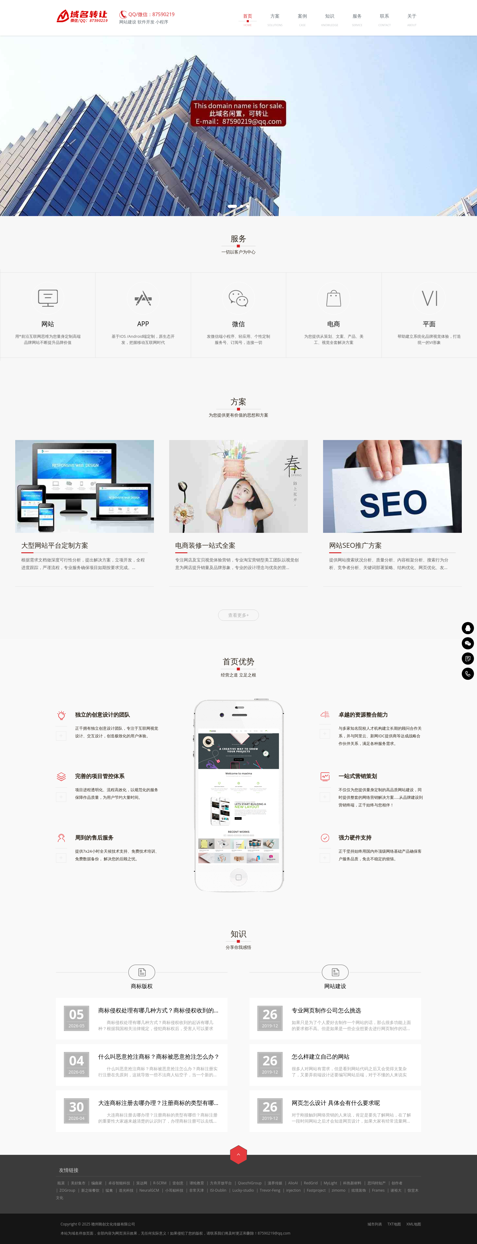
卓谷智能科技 (119, 1183)
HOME (248, 25)
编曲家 (96, 1183)
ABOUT (411, 25)
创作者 (397, 1183)
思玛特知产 (376, 1183)
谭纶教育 (197, 1183)
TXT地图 (394, 1224)
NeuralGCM (149, 1190)
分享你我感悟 (238, 947)
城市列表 (374, 1224)
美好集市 (78, 1183)
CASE (302, 25)
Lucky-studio (243, 1190)
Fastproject (316, 1190)
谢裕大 (396, 1190)
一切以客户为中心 (238, 252)
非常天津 (196, 1190)
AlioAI (293, 1183)
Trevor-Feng (270, 1190)
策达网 (141, 1183)
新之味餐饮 (90, 1190)
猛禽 (109, 1190)
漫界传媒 (275, 1183)
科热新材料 (352, 1183)
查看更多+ (238, 615)
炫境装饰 (358, 1190)
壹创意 (177, 1183)
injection (293, 1190)
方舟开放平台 (221, 1183)
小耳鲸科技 (174, 1190)
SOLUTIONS (274, 25)
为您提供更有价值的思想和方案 (238, 415)
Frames (378, 1190)
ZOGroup (67, 1190)
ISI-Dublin (218, 1190)
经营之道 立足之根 (238, 675)
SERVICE (357, 25)
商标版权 (142, 986)
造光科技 (126, 1190)
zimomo (338, 1190)
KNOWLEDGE (329, 25)
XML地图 (413, 1224)
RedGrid (311, 1183)
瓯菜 (61, 1183)
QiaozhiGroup (250, 1183)
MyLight (330, 1183)
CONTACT (384, 25)
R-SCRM (160, 1183)
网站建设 (335, 986)
